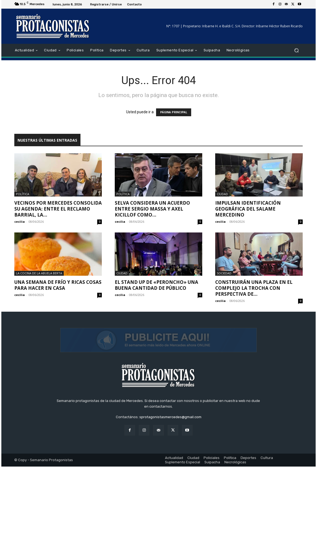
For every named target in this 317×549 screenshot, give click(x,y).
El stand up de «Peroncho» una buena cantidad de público (156, 285)
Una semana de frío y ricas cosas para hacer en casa (58, 285)
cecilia (19, 221)
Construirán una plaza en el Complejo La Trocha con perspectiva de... (253, 288)
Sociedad (224, 273)
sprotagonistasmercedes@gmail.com (170, 499)
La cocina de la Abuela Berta (39, 273)
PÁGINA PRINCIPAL (173, 112)
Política (22, 194)
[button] (296, 50)
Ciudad (222, 194)
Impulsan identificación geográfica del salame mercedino (248, 209)
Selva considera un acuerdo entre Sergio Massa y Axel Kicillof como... (152, 209)
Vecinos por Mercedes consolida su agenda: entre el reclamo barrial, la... (58, 209)
